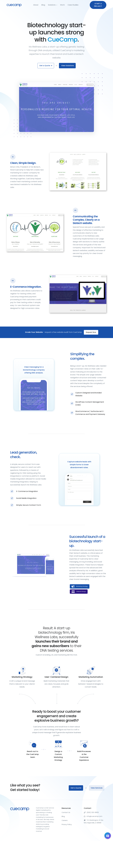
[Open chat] (107, 835)
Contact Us (66, 812)
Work (62, 5)
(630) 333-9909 (91, 812)
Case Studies (73, 5)
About (35, 5)
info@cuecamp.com (93, 816)
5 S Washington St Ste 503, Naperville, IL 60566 (93, 821)
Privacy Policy (67, 824)
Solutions (52, 5)
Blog (43, 5)
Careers (65, 820)
